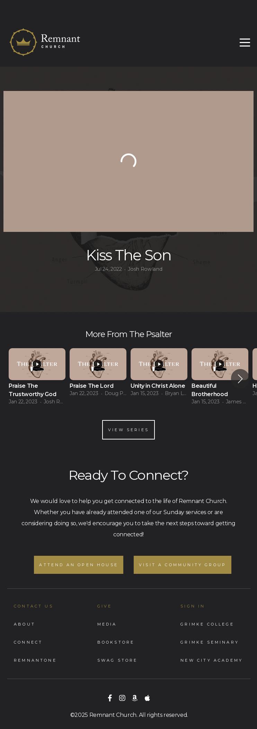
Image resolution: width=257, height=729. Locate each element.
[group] (37, 379)
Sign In (192, 606)
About (24, 624)
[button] (240, 378)
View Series (128, 429)
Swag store (117, 660)
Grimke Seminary (209, 642)
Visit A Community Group (182, 564)
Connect (28, 642)
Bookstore (116, 642)
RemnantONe (35, 660)
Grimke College (207, 624)
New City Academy (211, 660)
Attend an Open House (78, 564)
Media (107, 624)
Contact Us (33, 606)
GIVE (104, 606)
